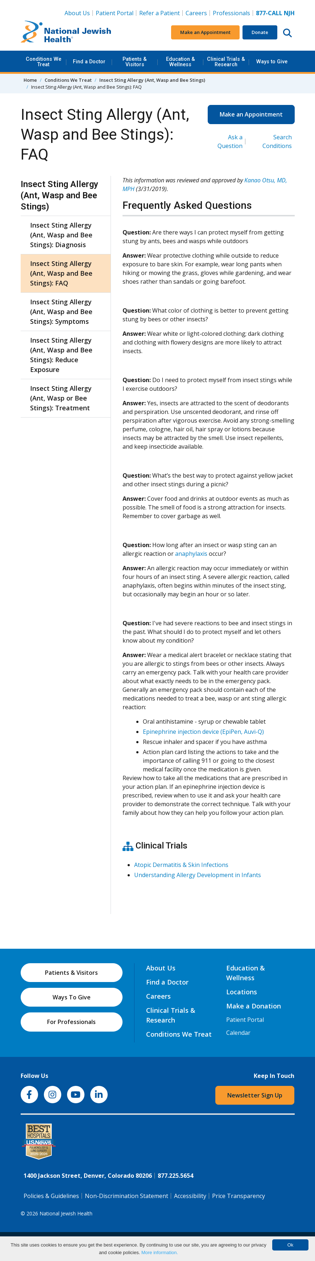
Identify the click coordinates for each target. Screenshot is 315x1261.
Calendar (238, 1033)
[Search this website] (287, 32)
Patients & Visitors (135, 61)
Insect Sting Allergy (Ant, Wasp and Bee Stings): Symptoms (61, 311)
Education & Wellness (180, 61)
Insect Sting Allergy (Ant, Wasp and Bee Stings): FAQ (61, 273)
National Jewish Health (66, 1213)
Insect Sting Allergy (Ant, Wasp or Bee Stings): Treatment (61, 398)
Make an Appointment (205, 32)
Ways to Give (271, 62)
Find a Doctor (89, 62)
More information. (159, 1252)
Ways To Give (72, 997)
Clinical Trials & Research (226, 61)
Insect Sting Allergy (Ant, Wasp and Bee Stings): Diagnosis (61, 235)
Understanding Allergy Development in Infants (197, 875)
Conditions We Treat (43, 61)
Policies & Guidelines (51, 1196)
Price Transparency (238, 1196)
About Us (77, 13)
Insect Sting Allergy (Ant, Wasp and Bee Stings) (152, 80)
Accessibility (190, 1196)
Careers (198, 12)
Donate (260, 32)
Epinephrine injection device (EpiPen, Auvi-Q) (203, 732)
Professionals (231, 13)
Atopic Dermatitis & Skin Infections (181, 865)
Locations (241, 991)
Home (30, 80)
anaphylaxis (191, 554)
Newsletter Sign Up (254, 1095)
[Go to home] (66, 32)
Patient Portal (114, 13)
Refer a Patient (159, 13)
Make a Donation (253, 1006)
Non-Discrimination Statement (126, 1196)
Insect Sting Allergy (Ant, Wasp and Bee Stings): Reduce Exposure (61, 355)
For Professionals (71, 1022)
